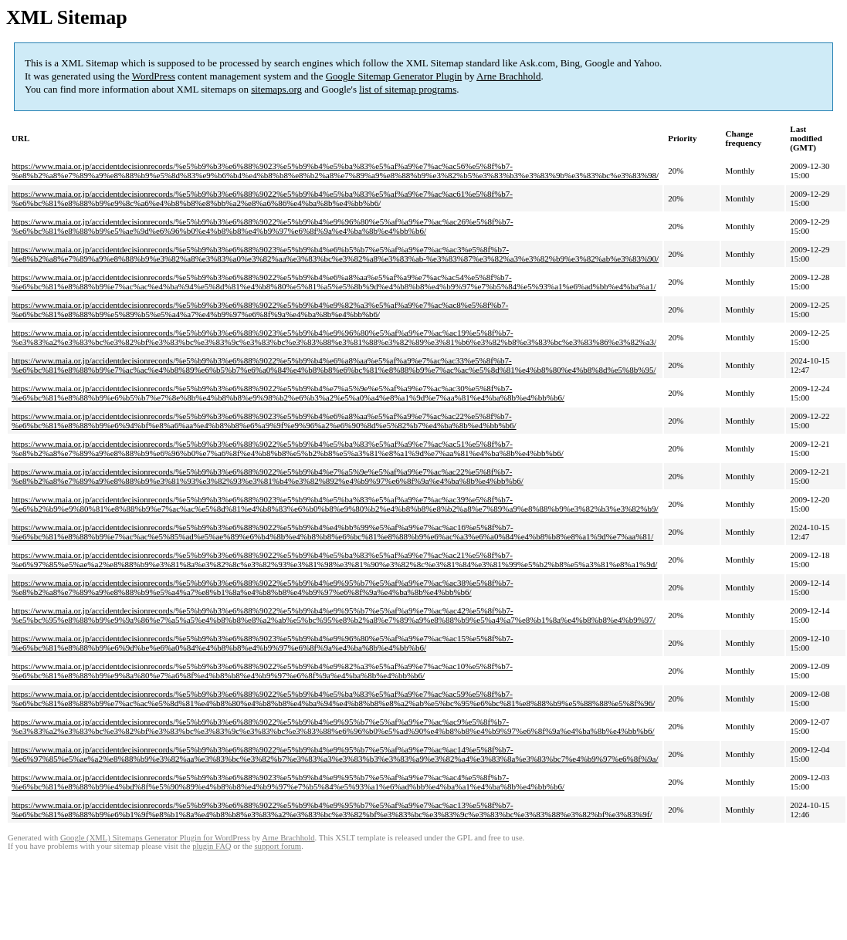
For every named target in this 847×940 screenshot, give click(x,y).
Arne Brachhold (508, 76)
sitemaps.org (276, 89)
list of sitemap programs (407, 89)
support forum (277, 846)
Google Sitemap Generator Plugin (394, 76)
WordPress (153, 76)
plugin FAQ (211, 846)
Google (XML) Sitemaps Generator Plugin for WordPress (155, 837)
